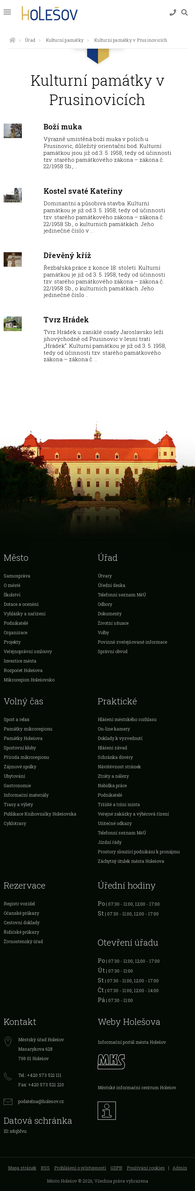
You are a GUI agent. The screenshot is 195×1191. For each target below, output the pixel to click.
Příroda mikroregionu (26, 757)
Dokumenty (110, 613)
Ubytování (14, 776)
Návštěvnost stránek (119, 766)
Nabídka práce (112, 785)
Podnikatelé (16, 623)
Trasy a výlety (18, 804)
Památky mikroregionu (28, 729)
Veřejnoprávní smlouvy (28, 651)
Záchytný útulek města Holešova (131, 861)
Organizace (15, 632)
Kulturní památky (65, 40)
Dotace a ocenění (21, 604)
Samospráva (17, 576)
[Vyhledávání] (184, 12)
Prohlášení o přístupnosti (80, 1168)
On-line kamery (114, 729)
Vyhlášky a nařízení (24, 613)
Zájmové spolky (20, 766)
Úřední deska (111, 585)
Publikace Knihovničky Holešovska (40, 814)
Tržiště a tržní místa (119, 804)
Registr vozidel (19, 903)
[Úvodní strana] (12, 40)
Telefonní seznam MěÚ (122, 594)
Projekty (12, 642)
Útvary (105, 576)
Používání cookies (146, 1168)
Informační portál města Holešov (132, 1042)
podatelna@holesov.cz (41, 1101)
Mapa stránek (22, 1168)
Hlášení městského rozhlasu (127, 719)
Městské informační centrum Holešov (137, 1087)
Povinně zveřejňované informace (132, 642)
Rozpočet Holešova (23, 670)
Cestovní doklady (22, 922)
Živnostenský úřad (23, 941)
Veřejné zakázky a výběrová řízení (133, 814)
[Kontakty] (173, 12)
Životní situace (113, 623)
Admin (179, 1168)
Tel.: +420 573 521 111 (39, 1075)
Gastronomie (17, 785)
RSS (45, 1168)
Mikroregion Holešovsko (29, 680)
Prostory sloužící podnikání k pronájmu (139, 851)
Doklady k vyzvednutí (120, 738)
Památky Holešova (23, 738)
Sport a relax (16, 719)
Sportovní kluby (20, 748)
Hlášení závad (112, 748)
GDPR (116, 1168)
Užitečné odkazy (115, 823)
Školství (12, 594)
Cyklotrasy (15, 823)
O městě (12, 585)
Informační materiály (26, 795)
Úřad (30, 40)
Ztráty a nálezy (113, 776)
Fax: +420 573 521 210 (41, 1084)
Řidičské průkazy (21, 932)
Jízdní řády (110, 842)
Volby (103, 632)
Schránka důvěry (115, 757)
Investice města (20, 661)
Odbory (105, 604)
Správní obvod (112, 651)
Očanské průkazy (21, 913)
